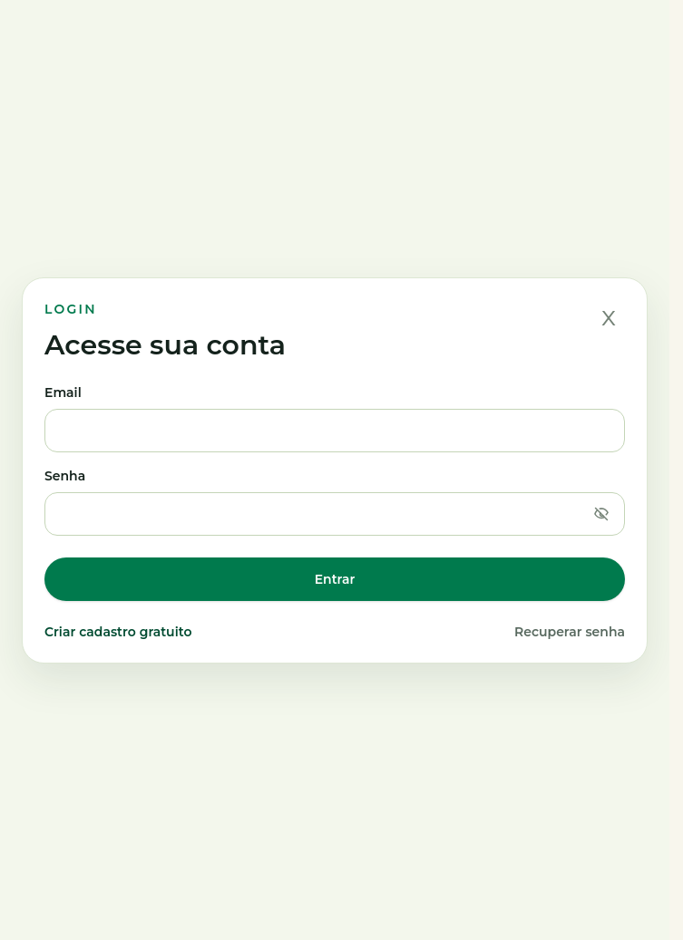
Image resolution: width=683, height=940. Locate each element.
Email (334, 418)
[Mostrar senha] (601, 514)
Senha (334, 502)
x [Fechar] (608, 316)
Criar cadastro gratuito (117, 632)
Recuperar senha (569, 632)
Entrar (335, 579)
